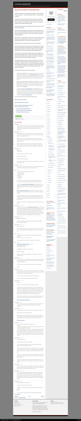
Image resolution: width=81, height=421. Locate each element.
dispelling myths (60, 107)
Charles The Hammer (61, 101)
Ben (15, 170)
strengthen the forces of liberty (62, 197)
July (48, 174)
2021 (48, 109)
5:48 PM (20, 381)
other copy (20, 249)
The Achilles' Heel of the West (51, 78)
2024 (48, 103)
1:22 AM (21, 224)
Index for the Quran (49, 205)
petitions (59, 166)
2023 (48, 105)
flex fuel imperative (60, 120)
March (49, 178)
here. (23, 251)
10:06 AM (18, 233)
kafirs (30, 26)
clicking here (59, 17)
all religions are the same (34, 74)
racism (59, 172)
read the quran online (61, 174)
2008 (48, 136)
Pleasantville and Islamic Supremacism (39, 403)
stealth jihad (59, 186)
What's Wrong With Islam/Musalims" (28, 184)
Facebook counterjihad (61, 114)
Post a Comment (17, 394)
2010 (48, 132)
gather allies (59, 122)
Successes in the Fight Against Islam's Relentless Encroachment (51, 259)
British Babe (17, 257)
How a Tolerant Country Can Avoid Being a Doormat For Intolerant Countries (50, 90)
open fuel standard (60, 164)
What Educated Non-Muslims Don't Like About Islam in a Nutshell (51, 32)
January (49, 182)
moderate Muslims (60, 160)
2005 (48, 189)
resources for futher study (61, 180)
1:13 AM (21, 205)
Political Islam (48, 249)
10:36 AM (20, 322)
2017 (48, 117)
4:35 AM (20, 257)
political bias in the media (61, 168)
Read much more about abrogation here (23, 299)
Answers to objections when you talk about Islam (24, 110)
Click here (50, 226)
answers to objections (61, 92)
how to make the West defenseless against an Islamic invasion (62, 137)
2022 (48, 107)
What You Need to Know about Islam (23, 190)
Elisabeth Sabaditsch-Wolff (61, 112)
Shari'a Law (59, 184)
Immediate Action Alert (51, 163)
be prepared (59, 99)
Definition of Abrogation (21, 320)
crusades (59, 103)
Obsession (25, 86)
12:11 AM (21, 280)
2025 (48, 101)
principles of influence (61, 170)
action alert (59, 90)
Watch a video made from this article (20, 99)
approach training (60, 94)
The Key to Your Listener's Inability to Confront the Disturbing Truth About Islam (51, 58)
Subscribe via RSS (49, 24)
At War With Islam (50, 167)
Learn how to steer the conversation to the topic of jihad (24, 105)
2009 (48, 134)
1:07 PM (20, 364)
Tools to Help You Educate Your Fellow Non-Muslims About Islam (51, 43)
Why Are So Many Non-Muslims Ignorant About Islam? (52, 157)
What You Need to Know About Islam (23, 244)
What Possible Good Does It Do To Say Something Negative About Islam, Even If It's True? (51, 94)
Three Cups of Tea (50, 143)
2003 (48, 193)
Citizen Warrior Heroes (17, 403)
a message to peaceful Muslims (62, 82)
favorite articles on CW (61, 116)
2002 (48, 195)
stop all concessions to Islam (27, 94)
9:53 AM (20, 302)
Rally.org (63, 16)
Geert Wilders (60, 124)
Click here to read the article (36, 411)
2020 (48, 111)
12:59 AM (18, 170)
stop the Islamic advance (61, 188)
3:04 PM (20, 269)
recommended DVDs (61, 178)
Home (29, 396)
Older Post (42, 396)
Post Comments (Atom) (22, 397)
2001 (48, 197)
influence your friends (21, 119)
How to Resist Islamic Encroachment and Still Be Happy (50, 51)
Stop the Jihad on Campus (52, 165)
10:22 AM (18, 242)
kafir (30, 13)
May (49, 176)
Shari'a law (30, 88)
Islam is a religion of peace (19, 27)
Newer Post (16, 396)
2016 (48, 119)
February (49, 180)
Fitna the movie (60, 118)
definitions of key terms (61, 105)
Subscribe (51, 19)
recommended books (61, 176)
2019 (48, 113)
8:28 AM (19, 148)
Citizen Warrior (23, 4)
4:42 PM (21, 308)
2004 (48, 191)
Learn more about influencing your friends (21, 102)
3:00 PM (20, 124)
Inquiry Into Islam (16, 402)
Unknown (16, 148)
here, (30, 254)
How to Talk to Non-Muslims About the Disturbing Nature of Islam (62, 147)
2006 (48, 187)
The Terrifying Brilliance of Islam (51, 29)
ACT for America (60, 88)
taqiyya (30, 23)
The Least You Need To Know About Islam (27, 10)
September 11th (60, 182)
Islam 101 (48, 247)
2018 (48, 115)
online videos (59, 162)
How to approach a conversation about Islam (23, 108)
